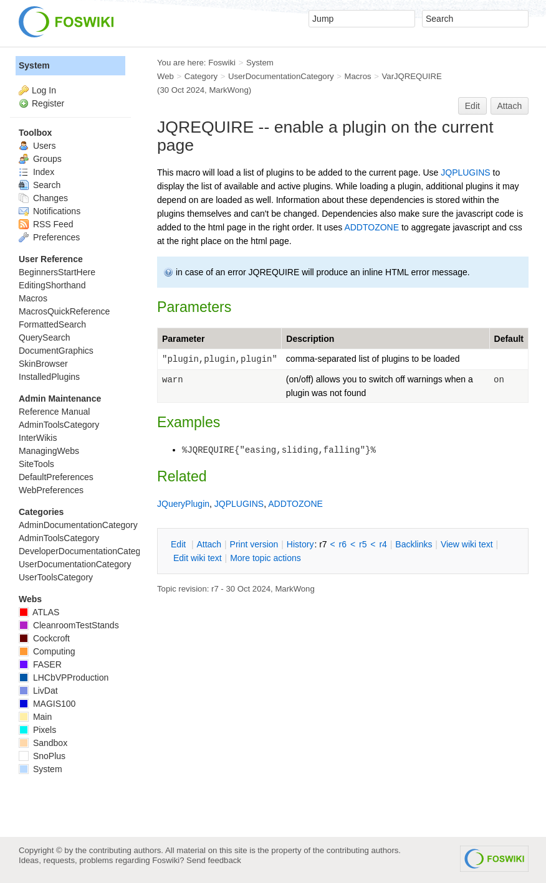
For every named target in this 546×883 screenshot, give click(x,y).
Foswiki (222, 62)
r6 (343, 544)
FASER (40, 664)
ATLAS (39, 612)
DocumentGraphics (56, 351)
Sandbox (43, 743)
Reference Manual (54, 412)
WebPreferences (51, 490)
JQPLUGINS (465, 172)
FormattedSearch (52, 324)
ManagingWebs (49, 451)
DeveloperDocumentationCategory (86, 551)
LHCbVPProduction (63, 677)
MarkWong (228, 90)
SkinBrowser (43, 364)
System (34, 65)
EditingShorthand (52, 285)
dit (179, 544)
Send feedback (213, 860)
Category (201, 76)
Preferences (49, 237)
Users (37, 146)
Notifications (49, 211)
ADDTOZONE (371, 227)
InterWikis (38, 438)
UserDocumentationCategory (281, 76)
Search (39, 185)
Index (36, 172)
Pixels (37, 730)
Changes (43, 198)
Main (35, 717)
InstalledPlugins (49, 377)
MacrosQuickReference (64, 311)
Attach (509, 106)
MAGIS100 (47, 704)
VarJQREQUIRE (412, 76)
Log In (44, 90)
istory (300, 544)
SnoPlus (42, 756)
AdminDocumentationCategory (78, 525)
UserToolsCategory (56, 577)
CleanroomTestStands (69, 625)
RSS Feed (46, 224)
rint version (254, 544)
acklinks (413, 544)
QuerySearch (44, 337)
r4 (382, 544)
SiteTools (36, 464)
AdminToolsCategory (59, 425)
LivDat (38, 691)
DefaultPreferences (56, 477)
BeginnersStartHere (57, 272)
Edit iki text (197, 558)
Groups (40, 159)
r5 (362, 544)
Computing (47, 651)
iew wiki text (467, 544)
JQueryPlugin (183, 504)
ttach (208, 544)
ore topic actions (265, 558)
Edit (472, 106)
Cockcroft (44, 638)
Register (48, 103)
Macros (358, 76)
